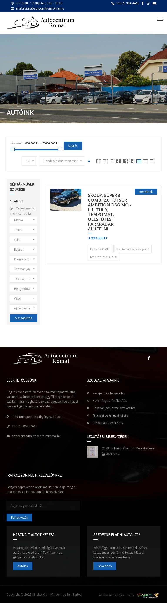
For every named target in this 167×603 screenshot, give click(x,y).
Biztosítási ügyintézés (105, 423)
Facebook (148, 358)
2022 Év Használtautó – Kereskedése (128, 448)
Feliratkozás (19, 517)
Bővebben (105, 566)
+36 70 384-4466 (24, 426)
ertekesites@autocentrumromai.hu (40, 8)
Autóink (22, 566)
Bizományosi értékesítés (107, 401)
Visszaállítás (23, 318)
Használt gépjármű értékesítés (111, 408)
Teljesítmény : (22, 211)
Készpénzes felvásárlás (106, 393)
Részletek (146, 191)
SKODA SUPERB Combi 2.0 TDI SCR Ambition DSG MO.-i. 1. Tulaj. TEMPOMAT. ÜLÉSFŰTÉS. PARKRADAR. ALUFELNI (109, 212)
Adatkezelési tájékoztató (116, 595)
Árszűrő (16, 143)
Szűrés (73, 146)
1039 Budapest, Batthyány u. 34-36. (36, 417)
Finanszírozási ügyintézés (107, 415)
